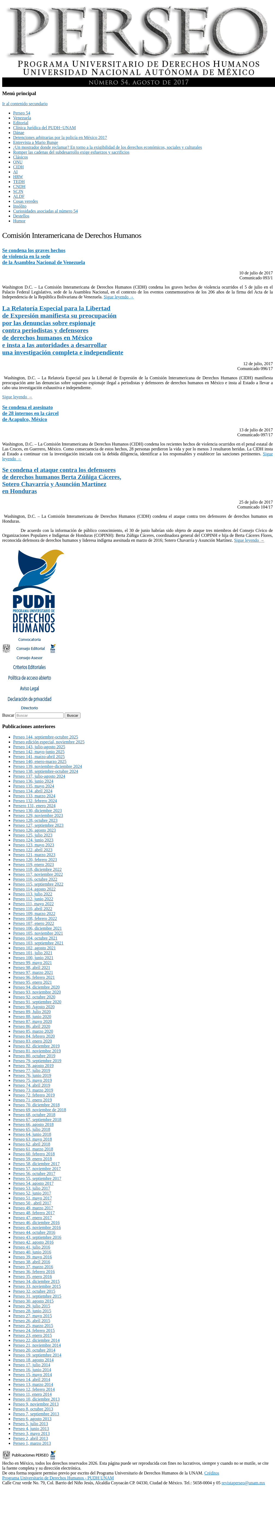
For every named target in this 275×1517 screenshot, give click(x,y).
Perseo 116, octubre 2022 (35, 879)
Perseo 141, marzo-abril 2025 (39, 756)
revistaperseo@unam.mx (243, 1482)
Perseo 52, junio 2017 (32, 1193)
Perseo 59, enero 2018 (32, 1158)
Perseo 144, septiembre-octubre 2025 (45, 737)
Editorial (20, 122)
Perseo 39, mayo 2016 (32, 1257)
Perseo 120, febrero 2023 (35, 859)
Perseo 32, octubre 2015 (34, 1291)
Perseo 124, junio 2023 (33, 840)
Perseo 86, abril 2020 (31, 1026)
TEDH (19, 181)
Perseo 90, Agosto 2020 (34, 1006)
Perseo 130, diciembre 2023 (37, 810)
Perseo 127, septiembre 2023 (38, 825)
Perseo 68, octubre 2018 (34, 1114)
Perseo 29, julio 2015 (31, 1306)
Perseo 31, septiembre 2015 (37, 1296)
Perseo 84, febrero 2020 (34, 1036)
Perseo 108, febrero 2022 (35, 918)
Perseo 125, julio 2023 (32, 835)
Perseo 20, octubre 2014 (34, 1350)
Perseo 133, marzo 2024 (34, 796)
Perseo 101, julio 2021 (32, 952)
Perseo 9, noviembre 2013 (36, 1404)
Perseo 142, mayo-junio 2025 (38, 751)
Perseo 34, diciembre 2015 (36, 1281)
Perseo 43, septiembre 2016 (37, 1237)
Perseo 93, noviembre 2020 (37, 992)
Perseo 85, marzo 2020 (33, 1031)
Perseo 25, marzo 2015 (33, 1325)
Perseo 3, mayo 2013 (31, 1433)
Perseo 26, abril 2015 (31, 1320)
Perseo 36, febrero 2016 (34, 1271)
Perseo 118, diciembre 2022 (37, 869)
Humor (19, 221)
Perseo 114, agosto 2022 (34, 889)
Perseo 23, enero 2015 (32, 1335)
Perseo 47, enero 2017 (32, 1217)
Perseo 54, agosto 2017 (33, 1183)
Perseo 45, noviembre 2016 (37, 1227)
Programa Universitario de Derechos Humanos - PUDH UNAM (58, 1478)
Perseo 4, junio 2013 (31, 1428)
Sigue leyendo (119, 297)
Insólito (19, 206)
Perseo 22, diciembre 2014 (36, 1340)
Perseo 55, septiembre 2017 (37, 1178)
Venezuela (22, 118)
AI (15, 171)
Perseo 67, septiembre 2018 (37, 1119)
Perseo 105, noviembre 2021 (38, 933)
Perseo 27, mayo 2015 (32, 1315)
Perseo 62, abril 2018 (31, 1144)
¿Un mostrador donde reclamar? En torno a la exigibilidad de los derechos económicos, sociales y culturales (107, 147)
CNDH (19, 186)
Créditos (211, 1473)
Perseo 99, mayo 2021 (32, 962)
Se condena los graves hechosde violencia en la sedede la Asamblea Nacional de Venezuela (43, 256)
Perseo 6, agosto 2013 (32, 1418)
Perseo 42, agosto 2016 (33, 1242)
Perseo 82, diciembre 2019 (36, 1046)
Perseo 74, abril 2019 (31, 1085)
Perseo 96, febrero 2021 (34, 977)
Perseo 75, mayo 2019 (32, 1080)
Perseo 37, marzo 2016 (33, 1266)
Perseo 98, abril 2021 (31, 967)
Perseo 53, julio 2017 (31, 1188)
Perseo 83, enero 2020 (32, 1041)
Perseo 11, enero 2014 (32, 1394)
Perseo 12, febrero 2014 (34, 1389)
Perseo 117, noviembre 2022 (38, 874)
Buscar (8, 715)
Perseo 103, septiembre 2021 (38, 943)
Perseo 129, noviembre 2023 (38, 815)
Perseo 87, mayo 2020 (32, 1021)
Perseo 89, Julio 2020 (32, 1011)
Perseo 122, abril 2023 (32, 849)
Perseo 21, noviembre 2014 (37, 1345)
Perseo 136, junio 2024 (33, 781)
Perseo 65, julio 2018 (31, 1129)
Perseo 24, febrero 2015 (34, 1330)
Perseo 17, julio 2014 (31, 1364)
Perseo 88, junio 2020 (32, 1016)
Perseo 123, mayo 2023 (33, 845)
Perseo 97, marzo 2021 (33, 972)
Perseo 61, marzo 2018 (33, 1149)
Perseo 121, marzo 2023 (34, 854)
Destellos (21, 216)
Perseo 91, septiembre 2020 (37, 1002)
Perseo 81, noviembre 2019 (37, 1051)
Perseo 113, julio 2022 (32, 894)
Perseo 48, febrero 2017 (34, 1212)
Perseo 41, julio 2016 (31, 1247)
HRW (18, 176)
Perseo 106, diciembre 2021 (37, 928)
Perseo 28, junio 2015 (32, 1311)
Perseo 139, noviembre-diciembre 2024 (47, 766)
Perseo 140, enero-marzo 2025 (40, 761)
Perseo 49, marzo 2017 (33, 1208)
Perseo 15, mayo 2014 (32, 1374)
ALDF (19, 196)
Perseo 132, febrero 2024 (35, 800)
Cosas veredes (25, 201)
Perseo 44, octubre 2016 (34, 1232)
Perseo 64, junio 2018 (32, 1134)
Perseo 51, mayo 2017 (32, 1198)
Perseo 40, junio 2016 (32, 1252)
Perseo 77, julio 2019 (31, 1070)
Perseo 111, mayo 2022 (33, 903)
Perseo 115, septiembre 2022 (38, 884)
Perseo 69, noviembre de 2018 (39, 1109)
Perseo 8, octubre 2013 (33, 1409)
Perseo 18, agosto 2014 (33, 1360)
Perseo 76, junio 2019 (32, 1075)
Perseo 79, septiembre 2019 (37, 1060)
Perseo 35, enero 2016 (32, 1276)
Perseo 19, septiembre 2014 (37, 1355)
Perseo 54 (21, 113)
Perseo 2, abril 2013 (30, 1438)
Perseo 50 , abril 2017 (32, 1203)
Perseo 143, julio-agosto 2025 (39, 746)
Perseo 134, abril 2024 (32, 791)
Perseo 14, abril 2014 (31, 1379)
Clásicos (20, 157)
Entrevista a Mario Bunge (35, 142)
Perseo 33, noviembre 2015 (37, 1286)
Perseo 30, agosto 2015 (33, 1301)
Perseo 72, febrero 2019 (34, 1095)
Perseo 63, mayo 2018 (32, 1139)
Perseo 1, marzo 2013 (32, 1443)
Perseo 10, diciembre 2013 (36, 1399)
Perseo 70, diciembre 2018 (36, 1105)
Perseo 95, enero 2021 (32, 982)
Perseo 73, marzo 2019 (33, 1090)
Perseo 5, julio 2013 (30, 1423)
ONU (18, 162)
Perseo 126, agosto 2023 (34, 830)
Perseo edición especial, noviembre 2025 (49, 742)
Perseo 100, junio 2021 (33, 957)
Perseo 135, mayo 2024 (33, 786)
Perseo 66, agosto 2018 (33, 1124)
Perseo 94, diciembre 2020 (36, 987)
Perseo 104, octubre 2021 (35, 938)
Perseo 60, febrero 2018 (34, 1154)
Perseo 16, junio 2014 (32, 1369)
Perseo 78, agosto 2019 (33, 1065)
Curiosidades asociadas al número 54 (45, 211)
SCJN (18, 191)
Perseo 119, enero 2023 (33, 864)
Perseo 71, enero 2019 (32, 1100)
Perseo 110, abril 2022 (32, 908)
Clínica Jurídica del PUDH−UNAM (44, 127)
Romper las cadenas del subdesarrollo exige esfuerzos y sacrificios (71, 152)
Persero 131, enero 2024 (34, 805)
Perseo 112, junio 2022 (33, 899)
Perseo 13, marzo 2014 (33, 1384)
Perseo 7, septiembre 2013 (36, 1414)
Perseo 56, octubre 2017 (34, 1173)
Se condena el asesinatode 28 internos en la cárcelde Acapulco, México (30, 413)
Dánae (18, 132)
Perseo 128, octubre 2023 (35, 820)
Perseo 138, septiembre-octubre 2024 (45, 771)
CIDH (18, 167)
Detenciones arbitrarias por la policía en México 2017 (60, 137)
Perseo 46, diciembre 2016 (36, 1222)
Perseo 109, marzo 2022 (34, 913)
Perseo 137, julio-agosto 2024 (39, 776)
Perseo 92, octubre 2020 (34, 997)
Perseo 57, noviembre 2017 (37, 1168)
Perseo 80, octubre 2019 (34, 1055)
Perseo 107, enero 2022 (33, 923)
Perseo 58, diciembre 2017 (36, 1163)
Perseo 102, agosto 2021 (34, 948)
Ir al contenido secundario (25, 103)
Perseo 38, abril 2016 (31, 1261)
